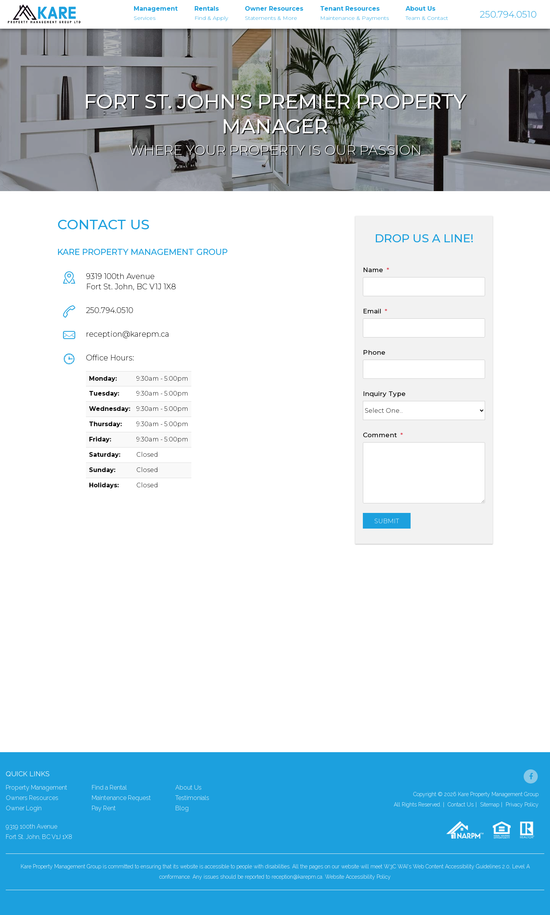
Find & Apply (211, 12)
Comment (380, 435)
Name (373, 270)
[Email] (424, 327)
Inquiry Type (384, 393)
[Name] (424, 286)
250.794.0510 (508, 14)
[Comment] (424, 472)
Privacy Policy (522, 804)
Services (156, 12)
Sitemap (489, 804)
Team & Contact (427, 12)
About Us (188, 787)
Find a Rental (109, 787)
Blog (182, 808)
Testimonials (192, 797)
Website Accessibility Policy (358, 877)
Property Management (36, 787)
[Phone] (424, 369)
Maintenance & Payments (354, 12)
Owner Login (24, 808)
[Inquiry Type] (424, 410)
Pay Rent (104, 808)
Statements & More (274, 12)
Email (372, 311)
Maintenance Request (121, 797)
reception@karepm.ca (127, 334)
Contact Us (461, 804)
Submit (386, 521)
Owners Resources (32, 797)
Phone (374, 352)
